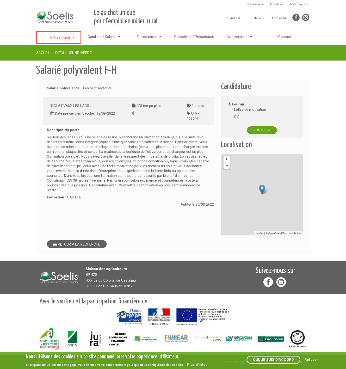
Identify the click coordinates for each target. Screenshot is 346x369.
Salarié (256, 18)
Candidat (233, 18)
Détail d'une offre (73, 53)
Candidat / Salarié (102, 37)
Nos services (237, 37)
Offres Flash (60, 37)
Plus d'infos (197, 365)
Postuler (262, 130)
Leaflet (260, 233)
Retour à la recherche (76, 244)
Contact (284, 37)
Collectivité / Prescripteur (194, 37)
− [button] (226, 165)
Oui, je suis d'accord (273, 359)
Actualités (276, 4)
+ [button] (226, 159)
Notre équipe (255, 4)
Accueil (43, 53)
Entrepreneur (147, 37)
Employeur (279, 18)
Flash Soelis (297, 4)
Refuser (311, 359)
